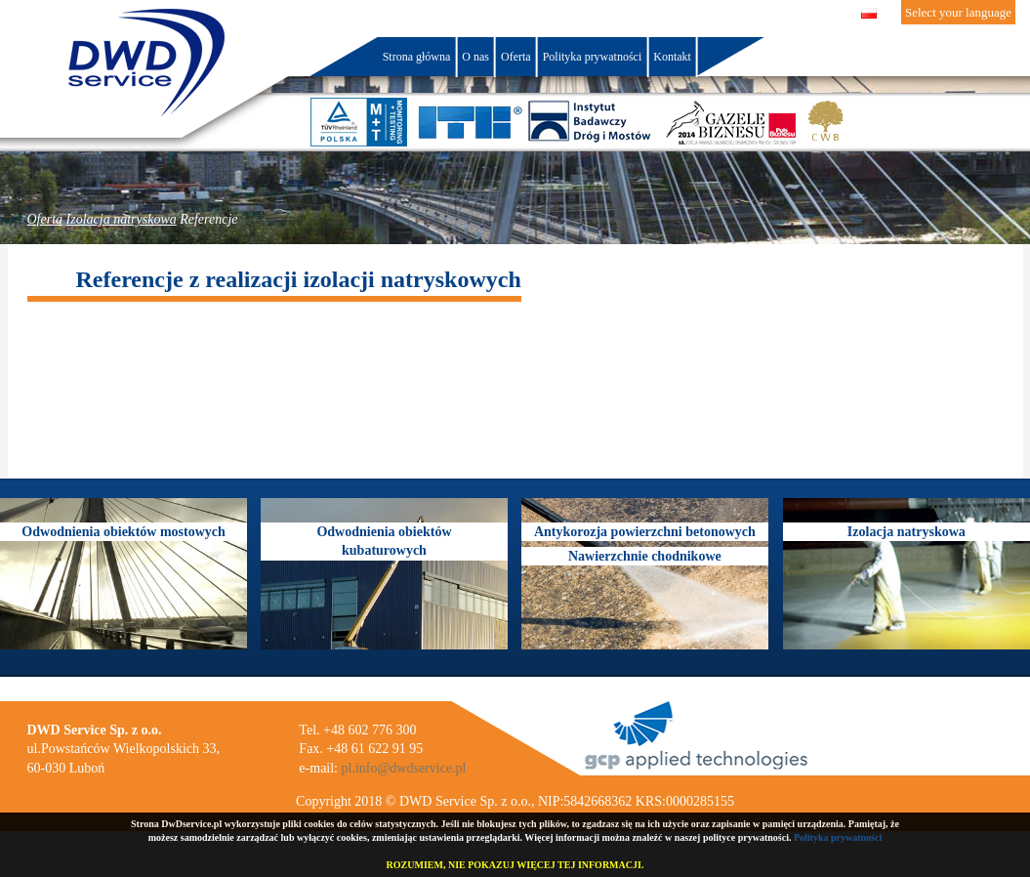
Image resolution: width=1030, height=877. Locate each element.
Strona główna (417, 56)
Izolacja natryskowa (121, 219)
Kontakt (672, 56)
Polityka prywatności (838, 837)
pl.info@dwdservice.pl (404, 768)
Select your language (958, 12)
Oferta (45, 219)
